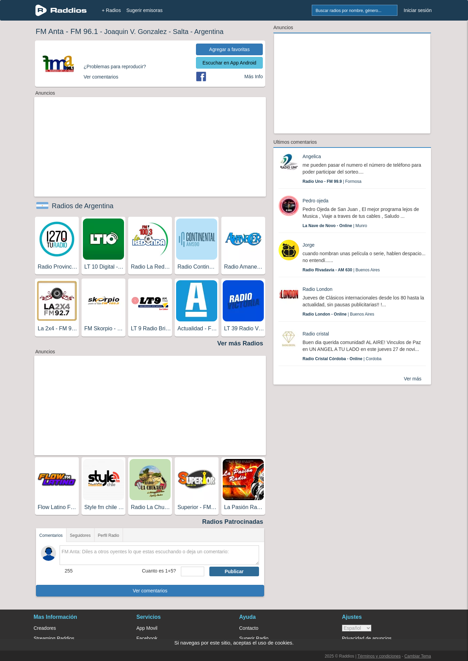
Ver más (412, 378)
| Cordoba (342, 358)
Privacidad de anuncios (367, 638)
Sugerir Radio (254, 638)
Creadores (45, 628)
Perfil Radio (108, 535)
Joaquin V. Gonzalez (135, 31)
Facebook (146, 638)
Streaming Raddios (54, 638)
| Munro (335, 225)
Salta (180, 31)
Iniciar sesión (418, 10)
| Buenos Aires (341, 270)
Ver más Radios (240, 343)
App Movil (146, 628)
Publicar (234, 571)
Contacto (248, 628)
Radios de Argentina (82, 206)
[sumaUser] (192, 571)
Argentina (209, 31)
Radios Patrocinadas (232, 521)
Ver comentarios (150, 590)
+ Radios (111, 10)
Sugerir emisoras (144, 10)
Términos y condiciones (379, 656)
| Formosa (332, 181)
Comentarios (51, 535)
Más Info (253, 76)
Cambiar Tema (417, 656)
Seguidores (80, 535)
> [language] (356, 628)
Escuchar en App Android (229, 63)
